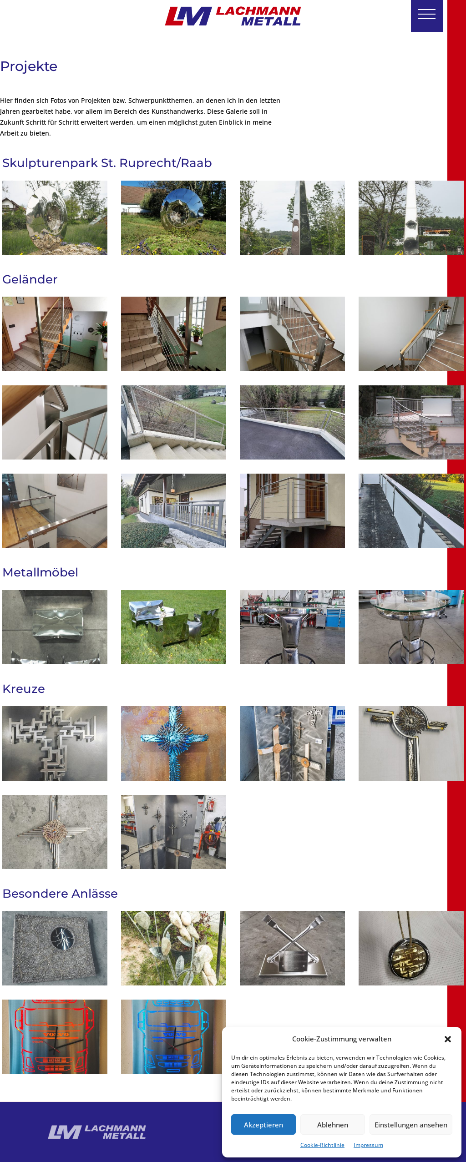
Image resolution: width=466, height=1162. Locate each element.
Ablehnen (332, 1124)
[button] (447, 1039)
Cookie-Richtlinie (322, 1145)
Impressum (368, 1145)
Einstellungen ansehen (411, 1124)
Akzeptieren (263, 1124)
